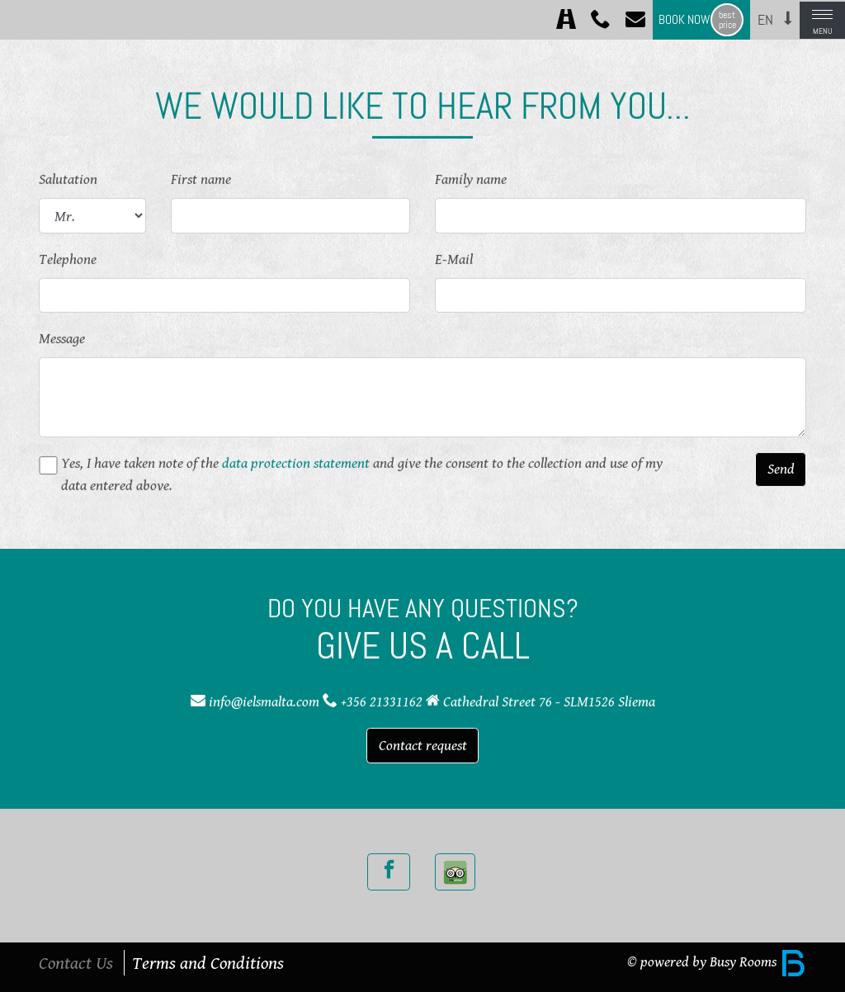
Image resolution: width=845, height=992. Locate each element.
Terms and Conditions (208, 962)
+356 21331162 (381, 700)
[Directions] (566, 20)
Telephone (68, 257)
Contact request (423, 744)
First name (201, 178)
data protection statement (296, 461)
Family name (471, 178)
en (765, 20)
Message (62, 337)
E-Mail (454, 257)
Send (781, 468)
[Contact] (635, 20)
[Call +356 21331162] (600, 20)
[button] (788, 18)
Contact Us (76, 962)
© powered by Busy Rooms (716, 961)
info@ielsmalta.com (264, 700)
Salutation (68, 178)
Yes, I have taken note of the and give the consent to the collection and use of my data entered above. (362, 472)
